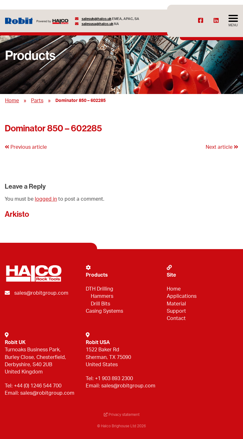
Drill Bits (100, 303)
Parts (37, 100)
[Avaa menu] (233, 20)
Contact (176, 318)
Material (176, 303)
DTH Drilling (99, 289)
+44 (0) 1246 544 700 (37, 385)
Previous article (26, 147)
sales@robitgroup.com (41, 293)
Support (176, 311)
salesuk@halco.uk (96, 19)
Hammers (102, 296)
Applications (181, 296)
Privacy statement (122, 415)
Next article (222, 147)
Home (12, 100)
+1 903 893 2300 (114, 378)
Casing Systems (104, 311)
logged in (46, 199)
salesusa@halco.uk (97, 24)
